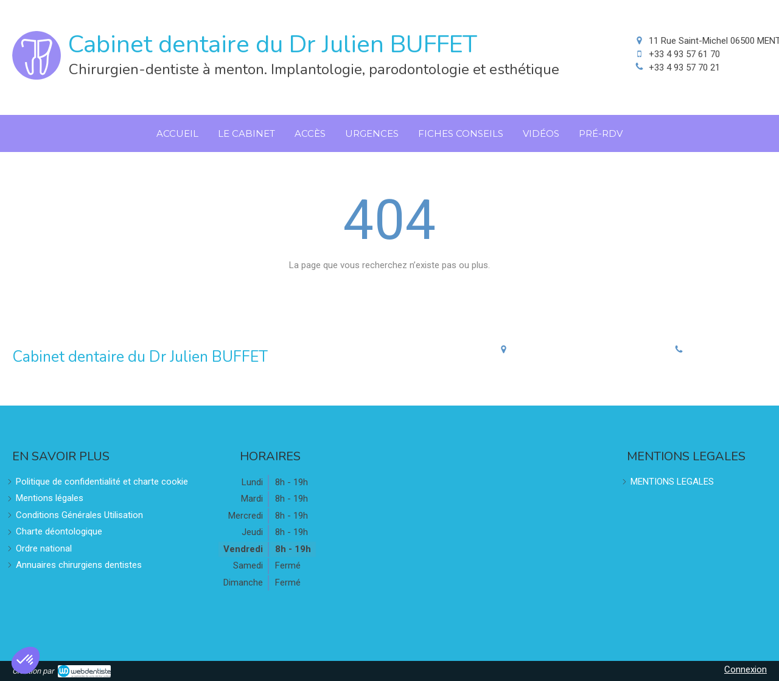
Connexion (745, 669)
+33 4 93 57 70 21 (684, 67)
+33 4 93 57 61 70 (684, 54)
